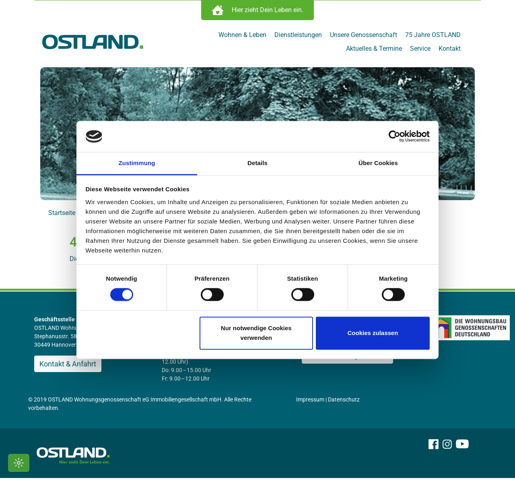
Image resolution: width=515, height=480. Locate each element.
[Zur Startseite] (92, 43)
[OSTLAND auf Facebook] (433, 457)
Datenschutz (344, 401)
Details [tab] (257, 162)
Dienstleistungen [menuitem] (298, 37)
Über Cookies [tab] (378, 162)
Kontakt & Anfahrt (67, 366)
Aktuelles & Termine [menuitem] (374, 50)
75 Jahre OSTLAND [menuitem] (433, 37)
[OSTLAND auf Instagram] (447, 457)
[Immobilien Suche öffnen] (257, 12)
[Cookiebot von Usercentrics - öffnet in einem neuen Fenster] (394, 136)
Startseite (61, 215)
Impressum (310, 401)
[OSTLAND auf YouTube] (462, 457)
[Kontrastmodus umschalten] (18, 463)
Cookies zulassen (372, 332)
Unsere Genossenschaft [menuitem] (363, 37)
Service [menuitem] (420, 50)
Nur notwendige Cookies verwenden (256, 333)
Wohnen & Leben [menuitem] (242, 37)
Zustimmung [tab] (137, 162)
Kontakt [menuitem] (450, 50)
